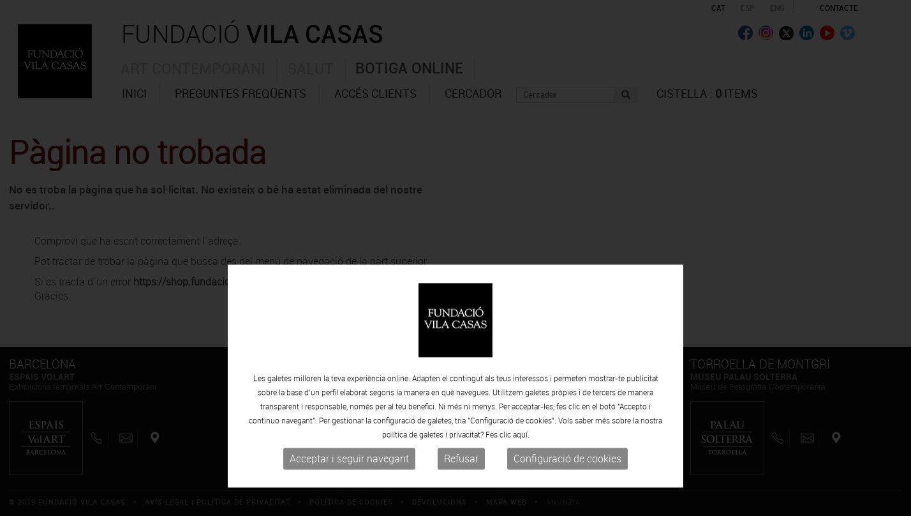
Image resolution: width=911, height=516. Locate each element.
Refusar (461, 490)
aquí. (521, 465)
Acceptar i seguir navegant (349, 490)
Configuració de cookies (567, 490)
